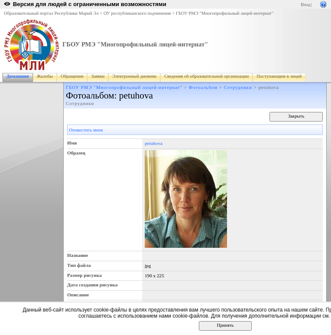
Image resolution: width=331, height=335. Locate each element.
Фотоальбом (203, 87)
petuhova (153, 143)
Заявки (97, 76)
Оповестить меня (86, 130)
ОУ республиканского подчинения (137, 13)
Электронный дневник (134, 76)
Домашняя (17, 76)
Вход (305, 4)
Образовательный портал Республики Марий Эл (51, 13)
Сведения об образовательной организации (206, 76)
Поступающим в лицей (279, 76)
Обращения (72, 76)
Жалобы (45, 76)
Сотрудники (238, 87)
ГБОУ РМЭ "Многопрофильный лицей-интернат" (224, 13)
